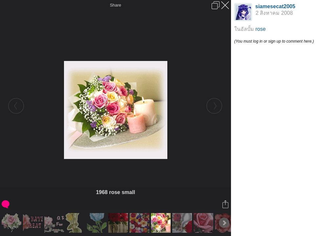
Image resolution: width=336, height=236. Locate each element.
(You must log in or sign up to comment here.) (274, 41)
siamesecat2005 (275, 6)
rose (260, 29)
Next (224, 223)
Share (115, 5)
